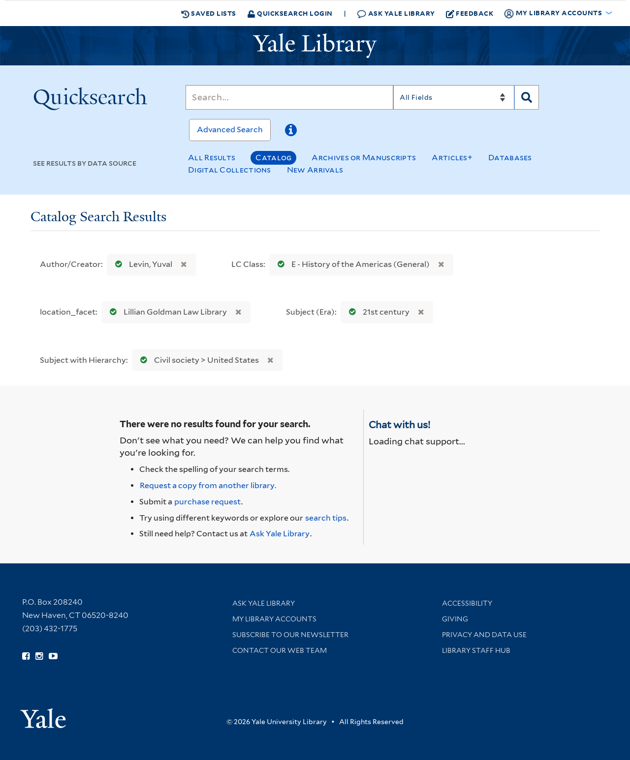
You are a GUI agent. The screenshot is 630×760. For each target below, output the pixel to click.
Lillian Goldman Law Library (166, 312)
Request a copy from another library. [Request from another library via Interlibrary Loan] (208, 485)
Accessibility (467, 603)
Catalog (273, 157)
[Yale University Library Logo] (315, 45)
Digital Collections (229, 170)
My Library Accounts (274, 619)
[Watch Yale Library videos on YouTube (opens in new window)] (53, 656)
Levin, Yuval (141, 264)
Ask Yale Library (396, 13)
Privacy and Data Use (484, 635)
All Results (211, 157)
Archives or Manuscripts (364, 157)
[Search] (289, 97)
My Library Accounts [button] (553, 13)
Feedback (470, 13)
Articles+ (452, 157)
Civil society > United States (197, 360)
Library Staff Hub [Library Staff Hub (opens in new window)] (476, 650)
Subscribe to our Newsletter (290, 635)
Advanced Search (230, 129)
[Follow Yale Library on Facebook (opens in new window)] (26, 656)
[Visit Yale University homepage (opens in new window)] (43, 715)
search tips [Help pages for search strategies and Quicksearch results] (325, 518)
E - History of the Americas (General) (351, 264)
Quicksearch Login (290, 13)
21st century (377, 312)
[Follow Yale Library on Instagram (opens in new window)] (39, 656)
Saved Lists (208, 13)
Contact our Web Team (279, 650)
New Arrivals (315, 170)
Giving (455, 619)
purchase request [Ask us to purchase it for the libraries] (207, 501)
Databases (510, 157)
